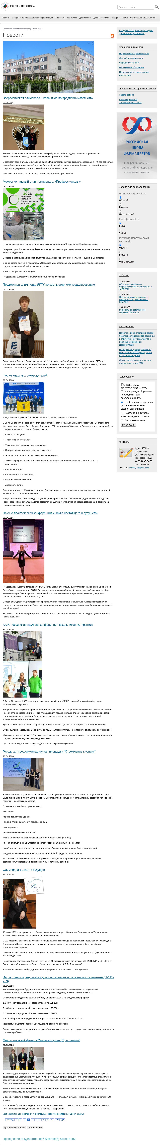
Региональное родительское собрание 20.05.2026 (132, 311)
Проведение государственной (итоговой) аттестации (39, 1139)
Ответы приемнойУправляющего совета (130, 101)
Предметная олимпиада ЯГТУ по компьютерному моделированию (49, 284)
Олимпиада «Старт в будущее (24, 870)
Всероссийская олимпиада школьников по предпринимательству (48, 98)
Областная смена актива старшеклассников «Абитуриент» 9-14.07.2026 (136, 286)
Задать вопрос (126, 95)
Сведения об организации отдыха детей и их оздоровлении (136, 32)
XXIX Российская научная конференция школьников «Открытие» (48, 624)
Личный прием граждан (131, 58)
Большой (123, 207)
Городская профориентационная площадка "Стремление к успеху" (49, 751)
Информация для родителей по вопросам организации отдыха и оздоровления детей (135, 352)
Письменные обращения (131, 67)
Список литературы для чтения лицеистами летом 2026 (135, 361)
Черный (122, 233)
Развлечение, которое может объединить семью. (135, 415)
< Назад (9, 1120)
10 (52, 1120)
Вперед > (60, 1120)
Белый (122, 226)
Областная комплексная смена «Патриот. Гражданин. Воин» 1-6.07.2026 (133, 299)
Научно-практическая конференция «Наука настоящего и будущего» (50, 513)
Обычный (123, 200)
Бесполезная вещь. (135, 420)
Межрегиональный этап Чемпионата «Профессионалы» (42, 181)
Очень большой (126, 214)
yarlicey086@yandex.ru (139, 468)
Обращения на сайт (129, 62)
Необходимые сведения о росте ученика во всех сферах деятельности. (137, 405)
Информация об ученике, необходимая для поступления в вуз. (136, 394)
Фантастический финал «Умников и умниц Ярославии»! (41, 1040)
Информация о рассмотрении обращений (134, 73)
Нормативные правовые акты (134, 53)
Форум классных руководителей (25, 375)
